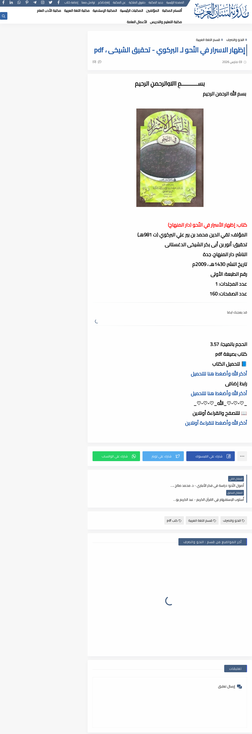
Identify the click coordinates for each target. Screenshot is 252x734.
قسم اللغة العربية (208, 40)
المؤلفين (152, 10)
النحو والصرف (235, 40)
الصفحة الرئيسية (175, 4)
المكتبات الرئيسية (131, 10)
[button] (211, 468)
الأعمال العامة (137, 22)
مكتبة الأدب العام (49, 10)
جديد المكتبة (156, 4)
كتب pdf (174, 518)
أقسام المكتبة (172, 10)
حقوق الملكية (137, 4)
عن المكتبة (119, 4)
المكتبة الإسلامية (105, 10)
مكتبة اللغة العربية (77, 10)
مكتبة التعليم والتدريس (166, 22)
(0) (99, 73)
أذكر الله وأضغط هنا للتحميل (219, 385)
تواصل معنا (88, 4)
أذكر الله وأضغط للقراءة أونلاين (216, 434)
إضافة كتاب (71, 4)
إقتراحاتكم (104, 4)
